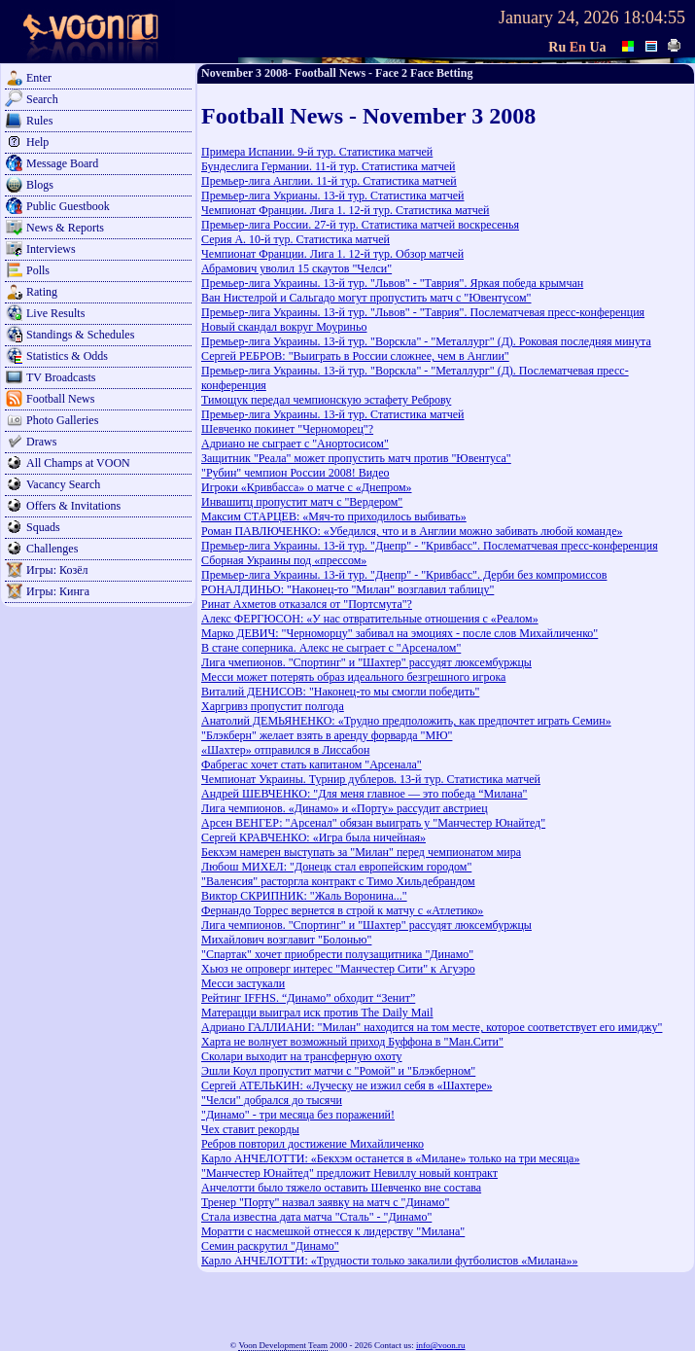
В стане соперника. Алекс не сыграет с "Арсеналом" (331, 648)
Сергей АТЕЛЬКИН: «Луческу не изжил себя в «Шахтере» (347, 1085)
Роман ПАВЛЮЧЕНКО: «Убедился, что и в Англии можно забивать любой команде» (411, 531)
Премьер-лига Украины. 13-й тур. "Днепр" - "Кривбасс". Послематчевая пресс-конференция (429, 545)
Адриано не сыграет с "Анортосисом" (295, 443)
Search (42, 99)
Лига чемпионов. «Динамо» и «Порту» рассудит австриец (344, 808)
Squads (43, 527)
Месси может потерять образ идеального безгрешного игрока (353, 677)
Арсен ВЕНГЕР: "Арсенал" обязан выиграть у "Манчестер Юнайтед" (373, 823)
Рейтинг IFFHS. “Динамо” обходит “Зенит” (308, 998)
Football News (60, 399)
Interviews (51, 249)
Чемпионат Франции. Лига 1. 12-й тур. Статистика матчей (345, 210)
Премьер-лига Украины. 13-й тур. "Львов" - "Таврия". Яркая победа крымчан (392, 283)
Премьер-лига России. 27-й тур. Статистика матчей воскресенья (360, 224)
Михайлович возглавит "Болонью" (286, 939)
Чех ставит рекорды (250, 1129)
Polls (38, 270)
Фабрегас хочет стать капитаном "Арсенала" (311, 764)
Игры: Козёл (56, 570)
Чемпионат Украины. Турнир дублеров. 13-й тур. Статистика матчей (370, 779)
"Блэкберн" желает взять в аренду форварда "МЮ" (326, 735)
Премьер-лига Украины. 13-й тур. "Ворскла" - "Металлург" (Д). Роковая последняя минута (426, 341)
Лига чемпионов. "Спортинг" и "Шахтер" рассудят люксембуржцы (366, 925)
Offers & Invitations (73, 506)
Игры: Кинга (57, 591)
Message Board (62, 163)
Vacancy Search (63, 484)
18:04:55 (654, 17)
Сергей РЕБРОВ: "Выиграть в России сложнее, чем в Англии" (355, 356)
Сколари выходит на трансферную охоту (301, 1056)
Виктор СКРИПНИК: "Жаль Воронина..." (304, 896)
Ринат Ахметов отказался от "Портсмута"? (306, 604)
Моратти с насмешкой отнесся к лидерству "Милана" (333, 1231)
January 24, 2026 (558, 17)
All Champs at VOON (78, 463)
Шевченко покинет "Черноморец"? (287, 429)
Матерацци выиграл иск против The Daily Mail (317, 1012)
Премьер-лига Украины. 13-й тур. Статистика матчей (333, 414)
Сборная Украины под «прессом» (283, 560)
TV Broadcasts (60, 377)
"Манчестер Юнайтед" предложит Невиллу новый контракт (349, 1173)
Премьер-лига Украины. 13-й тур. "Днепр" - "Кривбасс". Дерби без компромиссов (404, 575)
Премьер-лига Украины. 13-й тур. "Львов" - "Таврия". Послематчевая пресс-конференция (422, 312)
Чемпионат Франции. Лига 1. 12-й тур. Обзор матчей (332, 254)
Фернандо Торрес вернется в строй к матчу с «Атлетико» (342, 910)
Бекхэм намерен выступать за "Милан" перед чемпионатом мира (361, 852)
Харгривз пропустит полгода (272, 706)
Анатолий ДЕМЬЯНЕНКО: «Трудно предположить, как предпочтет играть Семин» (406, 721)
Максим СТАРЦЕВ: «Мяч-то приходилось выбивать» (334, 516)
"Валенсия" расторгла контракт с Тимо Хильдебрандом (338, 881)
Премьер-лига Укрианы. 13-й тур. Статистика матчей (333, 195)
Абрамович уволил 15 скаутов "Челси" (296, 268)
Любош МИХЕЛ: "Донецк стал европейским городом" (336, 866)
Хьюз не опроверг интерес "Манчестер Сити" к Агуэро (338, 969)
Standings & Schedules (80, 334)
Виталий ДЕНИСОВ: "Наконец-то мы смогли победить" (340, 691)
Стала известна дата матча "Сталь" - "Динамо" (316, 1217)
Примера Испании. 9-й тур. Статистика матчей (317, 152)
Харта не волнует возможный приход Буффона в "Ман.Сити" (352, 1042)
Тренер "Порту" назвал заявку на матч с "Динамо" (325, 1202)
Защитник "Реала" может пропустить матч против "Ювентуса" (356, 458)
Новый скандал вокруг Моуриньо (283, 327)
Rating (41, 292)
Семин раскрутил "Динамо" (270, 1246)
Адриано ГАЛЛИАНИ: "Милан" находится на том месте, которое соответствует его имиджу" (431, 1027)
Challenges (52, 548)
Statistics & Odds (67, 356)
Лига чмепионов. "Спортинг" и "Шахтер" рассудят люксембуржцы (366, 662)
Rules (39, 120)
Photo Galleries (62, 420)
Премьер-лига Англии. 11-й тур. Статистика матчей (329, 181)
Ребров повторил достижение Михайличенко (312, 1144)
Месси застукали (243, 983)
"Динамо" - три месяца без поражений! (298, 1114)
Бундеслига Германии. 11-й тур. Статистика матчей (328, 166)
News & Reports (65, 227)
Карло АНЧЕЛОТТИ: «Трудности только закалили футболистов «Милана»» (389, 1260)
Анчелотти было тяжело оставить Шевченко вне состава (341, 1187)
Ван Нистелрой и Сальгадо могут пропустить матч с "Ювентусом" (366, 297)
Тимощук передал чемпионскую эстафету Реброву (326, 400)
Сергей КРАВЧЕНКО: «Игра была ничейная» (313, 837)
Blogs (39, 185)
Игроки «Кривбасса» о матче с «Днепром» (306, 487)
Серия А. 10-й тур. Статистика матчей (295, 239)
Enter (39, 78)
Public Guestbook (68, 206)
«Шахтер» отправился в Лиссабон (285, 750)
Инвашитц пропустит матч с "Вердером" (301, 502)
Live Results (55, 313)
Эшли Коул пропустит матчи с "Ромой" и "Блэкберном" (338, 1071)
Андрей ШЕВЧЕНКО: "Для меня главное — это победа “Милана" (364, 793)
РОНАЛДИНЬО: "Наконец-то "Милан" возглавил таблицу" (347, 589)
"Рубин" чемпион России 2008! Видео (295, 473)
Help (37, 142)
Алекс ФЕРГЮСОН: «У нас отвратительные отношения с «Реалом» (370, 618)
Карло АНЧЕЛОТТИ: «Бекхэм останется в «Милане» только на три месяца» (390, 1158)
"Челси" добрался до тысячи (271, 1100)
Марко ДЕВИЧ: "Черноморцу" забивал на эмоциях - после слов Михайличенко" (399, 633)
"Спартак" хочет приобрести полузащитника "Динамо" (337, 954)
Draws (41, 441)
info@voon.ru (441, 1345)
